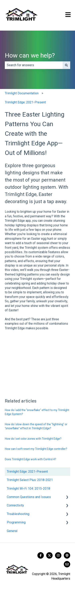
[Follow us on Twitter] (49, 555)
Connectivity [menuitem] (15, 505)
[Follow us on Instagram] (58, 555)
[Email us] (67, 564)
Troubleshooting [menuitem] (18, 514)
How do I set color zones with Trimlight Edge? (33, 438)
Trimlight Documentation (22, 93)
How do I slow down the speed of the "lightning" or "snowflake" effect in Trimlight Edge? (36, 426)
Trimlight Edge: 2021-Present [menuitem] (27, 471)
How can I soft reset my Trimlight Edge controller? (36, 448)
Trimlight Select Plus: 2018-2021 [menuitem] (30, 480)
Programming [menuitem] (16, 522)
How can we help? (30, 55)
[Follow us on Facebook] (40, 555)
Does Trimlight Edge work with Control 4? (30, 459)
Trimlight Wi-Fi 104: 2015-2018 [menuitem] (28, 488)
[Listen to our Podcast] (67, 555)
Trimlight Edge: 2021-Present (25, 102)
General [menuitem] (12, 531)
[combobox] (34, 65)
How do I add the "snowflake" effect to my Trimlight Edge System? (37, 412)
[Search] (66, 65)
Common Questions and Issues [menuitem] (29, 497)
